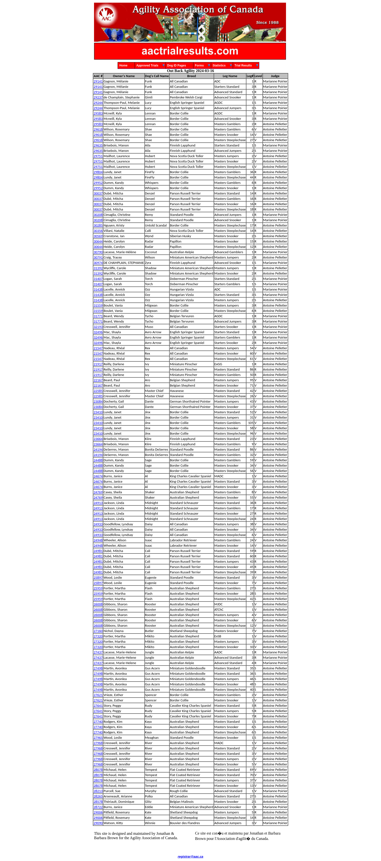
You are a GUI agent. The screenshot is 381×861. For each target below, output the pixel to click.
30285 (98, 225)
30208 (98, 214)
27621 (98, 695)
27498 (98, 668)
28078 (98, 769)
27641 (98, 705)
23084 (98, 401)
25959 (98, 588)
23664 (98, 439)
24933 (98, 524)
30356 (98, 230)
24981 (98, 551)
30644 (98, 241)
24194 (98, 449)
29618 (98, 129)
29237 (98, 97)
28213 (98, 791)
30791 (98, 257)
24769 (98, 492)
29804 (98, 172)
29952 (98, 182)
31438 (98, 289)
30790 (98, 252)
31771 (98, 316)
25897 (98, 577)
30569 (98, 236)
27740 (98, 721)
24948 (98, 540)
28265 (98, 796)
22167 (98, 380)
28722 (98, 807)
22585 (98, 391)
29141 (98, 81)
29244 (98, 102)
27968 (98, 743)
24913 (98, 503)
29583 (98, 113)
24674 (98, 476)
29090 (98, 823)
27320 (98, 636)
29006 (98, 812)
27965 (98, 737)
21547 (98, 348)
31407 (98, 278)
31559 (98, 305)
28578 (98, 801)
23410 (98, 412)
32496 (98, 332)
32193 (98, 327)
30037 (98, 193)
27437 (98, 652)
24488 (98, 460)
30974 (98, 262)
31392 (98, 268)
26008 (98, 604)
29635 (98, 145)
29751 (98, 156)
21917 (98, 364)
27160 (98, 631)
